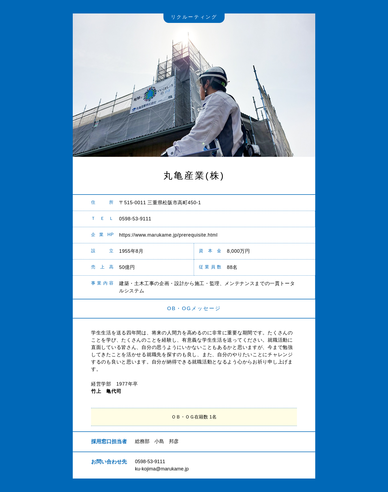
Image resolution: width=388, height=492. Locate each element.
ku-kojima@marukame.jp (162, 469)
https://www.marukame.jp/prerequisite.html (168, 235)
